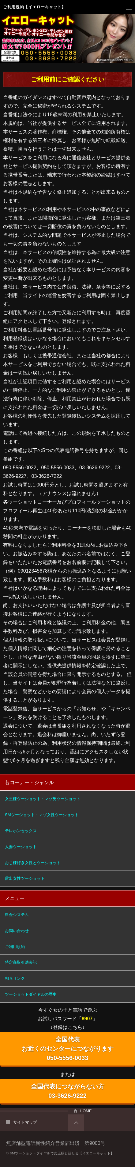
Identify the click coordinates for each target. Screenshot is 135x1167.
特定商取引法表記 (21, 962)
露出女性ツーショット (25, 878)
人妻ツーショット (21, 846)
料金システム (17, 914)
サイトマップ (25, 1122)
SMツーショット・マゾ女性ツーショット (42, 814)
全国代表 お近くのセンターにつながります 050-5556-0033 (68, 1048)
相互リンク (15, 978)
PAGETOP (76, 1122)
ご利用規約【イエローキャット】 (34, 7)
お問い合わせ (17, 930)
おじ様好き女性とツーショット (33, 862)
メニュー (129, 8)
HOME (86, 1111)
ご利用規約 (15, 946)
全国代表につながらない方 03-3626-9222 (67, 1091)
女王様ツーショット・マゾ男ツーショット (43, 798)
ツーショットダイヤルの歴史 (31, 994)
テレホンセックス (21, 830)
